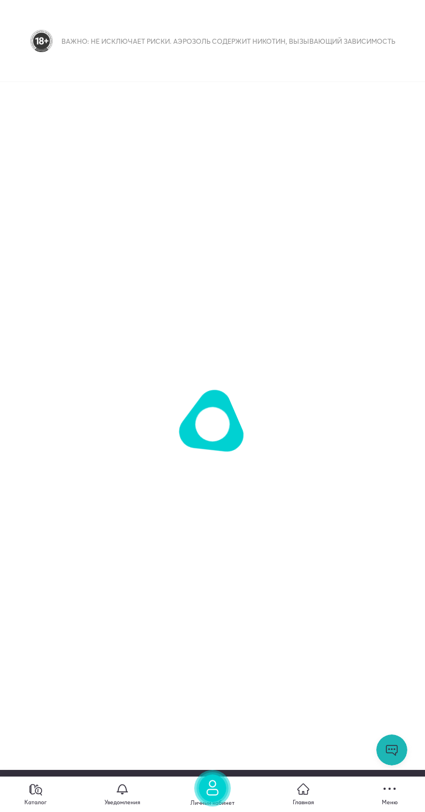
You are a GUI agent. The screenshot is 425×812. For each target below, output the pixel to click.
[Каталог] (35, 794)
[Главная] (303, 794)
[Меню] (389, 794)
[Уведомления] (122, 794)
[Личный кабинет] (212, 791)
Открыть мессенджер (391, 749)
